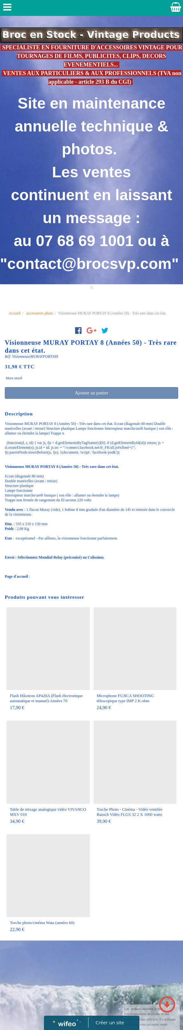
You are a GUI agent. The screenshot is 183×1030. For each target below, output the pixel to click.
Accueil (14, 313)
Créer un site (109, 1022)
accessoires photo (39, 313)
